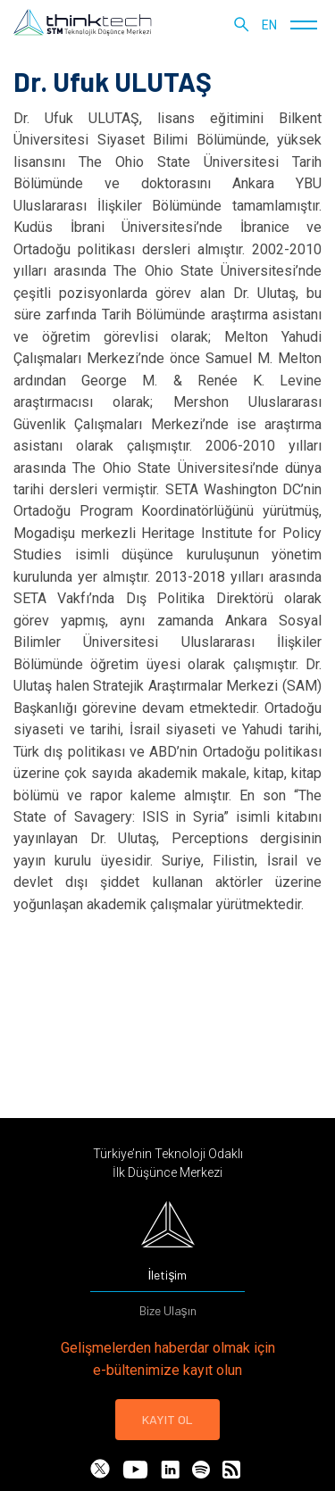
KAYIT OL (167, 1419)
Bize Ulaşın (168, 1310)
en (269, 25)
